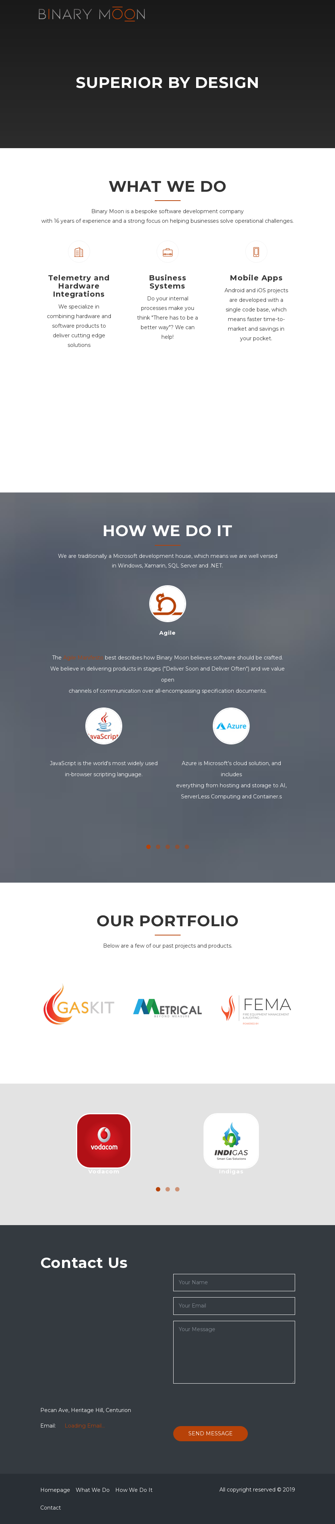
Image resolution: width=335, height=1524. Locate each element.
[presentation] (229, 1404)
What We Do (93, 1490)
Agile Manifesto (83, 657)
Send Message (210, 1433)
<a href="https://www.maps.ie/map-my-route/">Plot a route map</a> (101, 1338)
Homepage (55, 1490)
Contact (50, 1507)
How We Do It (134, 1490)
